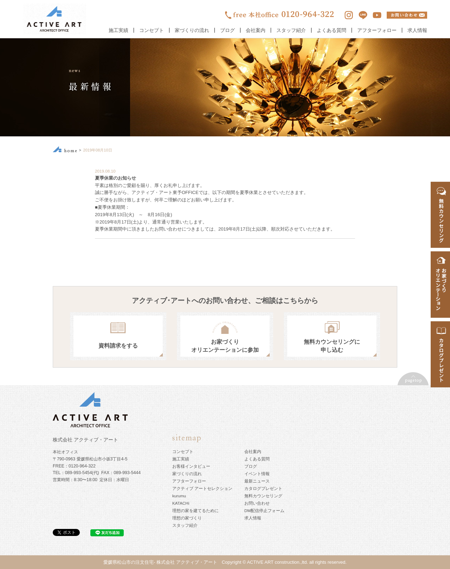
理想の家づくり (187, 518)
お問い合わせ (257, 503)
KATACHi (180, 503)
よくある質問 (331, 30)
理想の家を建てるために (195, 510)
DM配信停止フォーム (264, 510)
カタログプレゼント (263, 488)
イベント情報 (257, 473)
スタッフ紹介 (291, 30)
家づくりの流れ (192, 30)
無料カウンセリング (263, 495)
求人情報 (417, 30)
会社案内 (255, 30)
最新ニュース (257, 481)
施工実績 (118, 30)
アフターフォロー (377, 30)
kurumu (179, 495)
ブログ (227, 30)
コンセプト (151, 30)
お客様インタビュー (191, 466)
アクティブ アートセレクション (202, 488)
